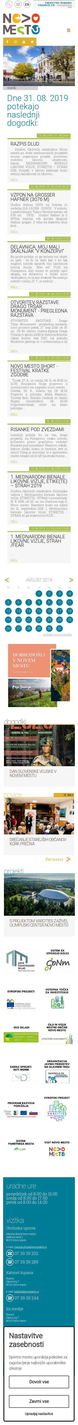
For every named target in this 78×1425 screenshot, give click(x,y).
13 (18, 611)
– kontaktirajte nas (55, 4)
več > (14, 179)
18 (70, 611)
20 (18, 620)
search (8, 4)
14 (29, 611)
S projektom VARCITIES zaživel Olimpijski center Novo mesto (39, 923)
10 (59, 602)
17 (59, 611)
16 (49, 611)
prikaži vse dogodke (57, 634)
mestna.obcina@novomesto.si (30, 1247)
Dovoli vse (39, 1381)
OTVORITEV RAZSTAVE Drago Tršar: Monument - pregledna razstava (39, 309)
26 (8, 628)
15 (39, 611)
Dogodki (11, 88)
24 (59, 620)
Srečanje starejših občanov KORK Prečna (38, 841)
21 (29, 620)
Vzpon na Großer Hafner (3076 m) (33, 197)
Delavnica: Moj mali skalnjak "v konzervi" (37, 249)
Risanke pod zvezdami (37, 429)
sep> (71, 580)
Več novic (54, 859)
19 (8, 620)
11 (70, 602)
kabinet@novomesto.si (26, 1291)
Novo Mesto (31, 23)
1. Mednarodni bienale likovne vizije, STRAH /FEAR (38, 541)
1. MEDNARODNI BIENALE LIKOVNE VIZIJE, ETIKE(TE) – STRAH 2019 (39, 481)
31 (59, 628)
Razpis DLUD (25, 144)
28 (29, 628)
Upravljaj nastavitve (39, 1414)
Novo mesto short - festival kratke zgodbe (34, 371)
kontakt (18, 4)
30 (49, 628)
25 (70, 620)
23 (49, 620)
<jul (7, 580)
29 (39, 628)
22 (39, 620)
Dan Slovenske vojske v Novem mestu (33, 773)
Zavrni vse (39, 1401)
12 (8, 611)
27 (18, 628)
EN (27, 4)
